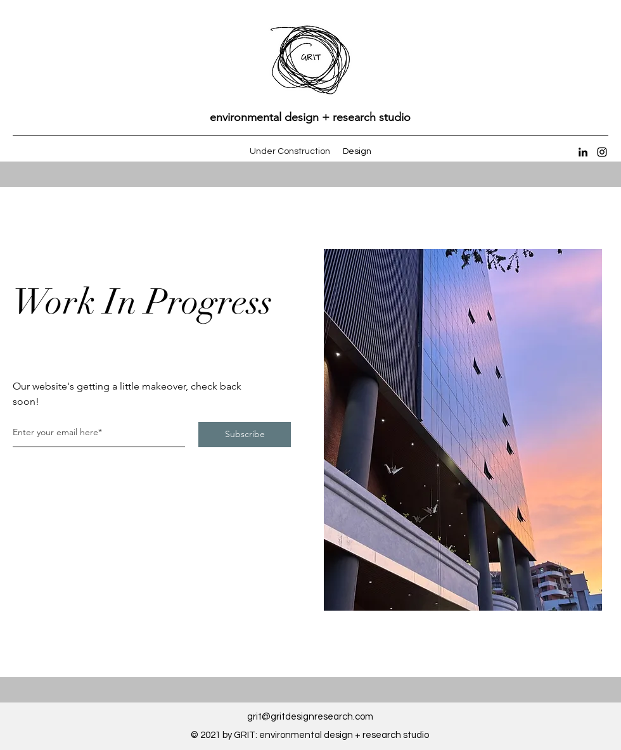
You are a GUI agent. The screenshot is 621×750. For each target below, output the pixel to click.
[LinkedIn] (583, 152)
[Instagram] (602, 152)
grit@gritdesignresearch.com (310, 716)
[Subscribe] (244, 434)
